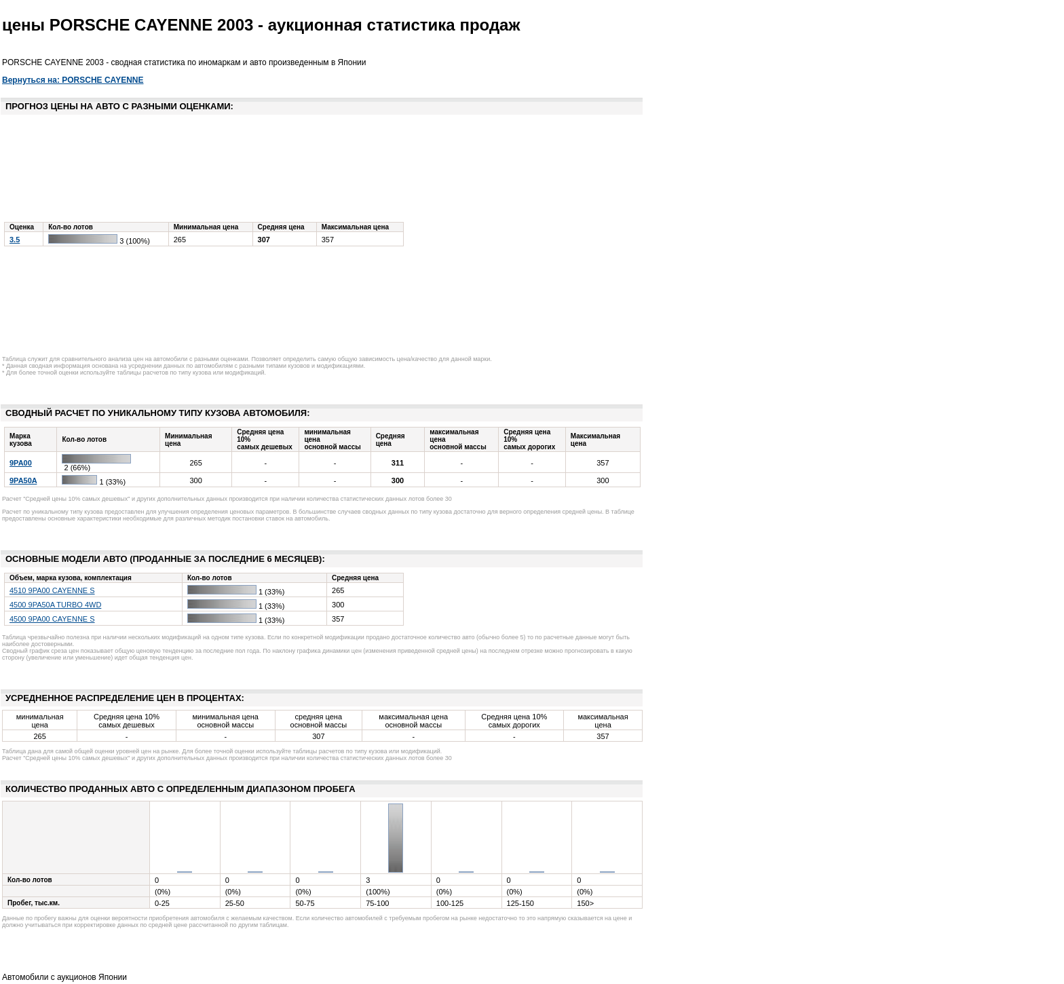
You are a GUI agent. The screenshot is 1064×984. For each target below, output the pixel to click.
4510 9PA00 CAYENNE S (52, 590)
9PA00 (21, 463)
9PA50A (23, 480)
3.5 (15, 239)
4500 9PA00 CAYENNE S (52, 619)
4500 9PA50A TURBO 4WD (55, 605)
